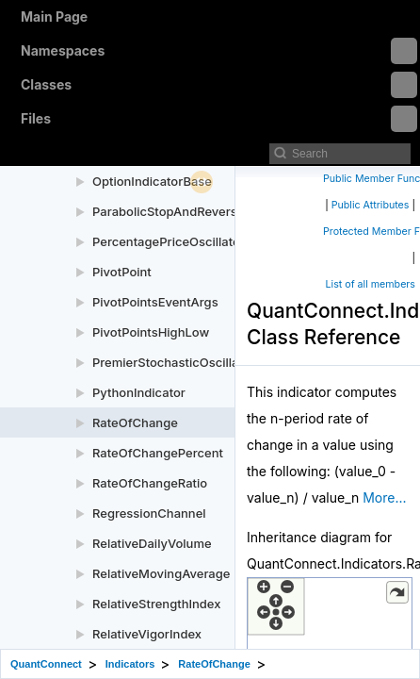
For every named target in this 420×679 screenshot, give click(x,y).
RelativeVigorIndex (147, 633)
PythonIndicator (139, 392)
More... (384, 497)
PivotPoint (122, 271)
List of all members (370, 284)
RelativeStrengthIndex (156, 603)
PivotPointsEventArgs (155, 301)
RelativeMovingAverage (161, 573)
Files (219, 119)
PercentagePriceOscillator (168, 241)
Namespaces (219, 51)
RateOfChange (135, 422)
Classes (219, 85)
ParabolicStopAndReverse (168, 211)
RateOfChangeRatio (149, 482)
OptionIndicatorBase (152, 181)
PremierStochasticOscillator (173, 362)
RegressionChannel (149, 513)
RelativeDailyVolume (152, 543)
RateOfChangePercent (157, 452)
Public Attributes (370, 205)
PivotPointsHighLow (150, 332)
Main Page (54, 16)
